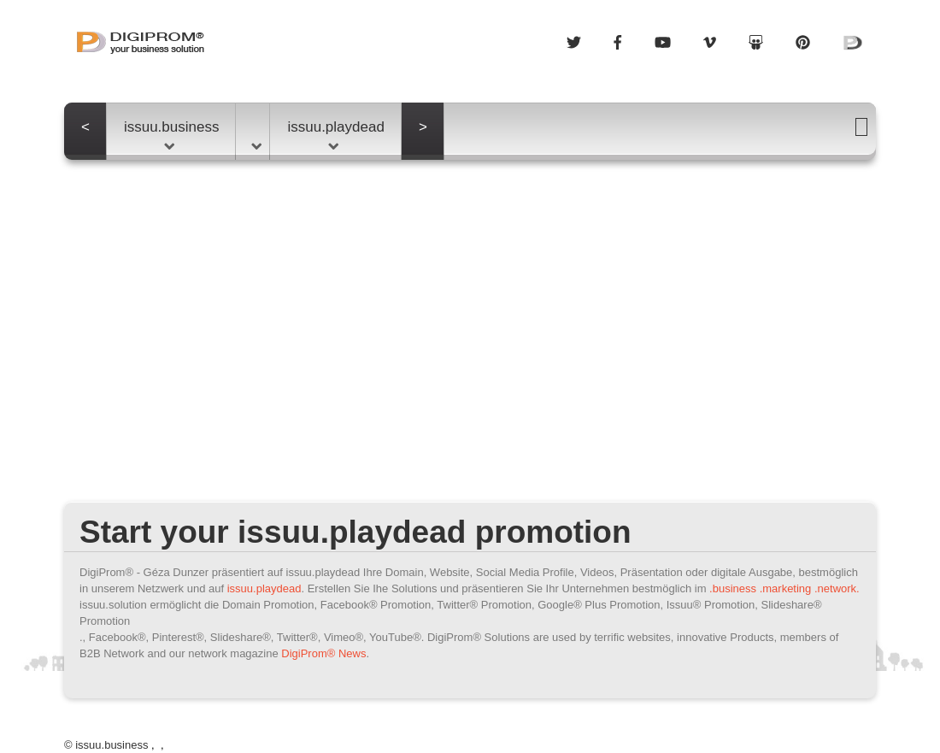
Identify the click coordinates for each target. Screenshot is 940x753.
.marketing (786, 588)
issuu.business (172, 134)
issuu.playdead (335, 134)
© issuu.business (106, 744)
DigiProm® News (323, 653)
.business (732, 588)
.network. (837, 588)
